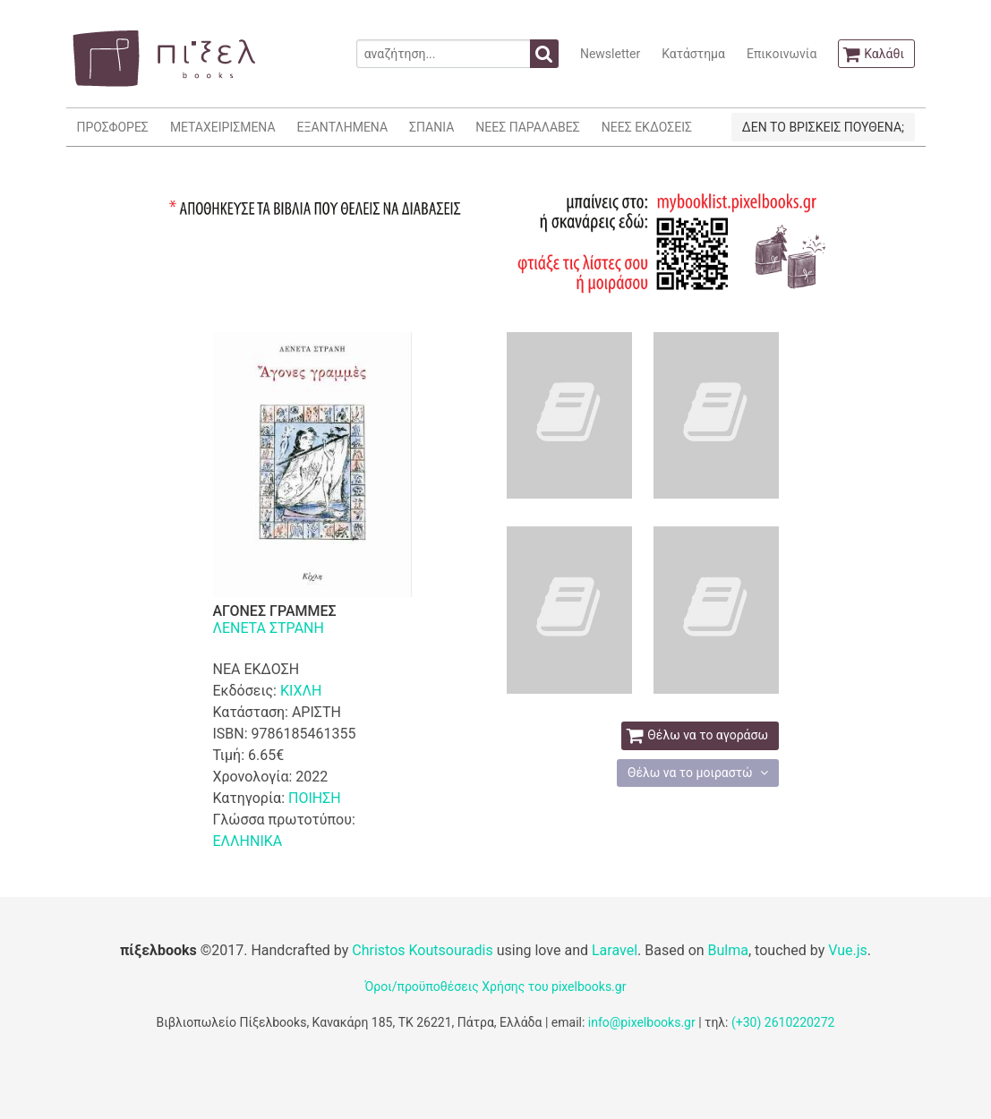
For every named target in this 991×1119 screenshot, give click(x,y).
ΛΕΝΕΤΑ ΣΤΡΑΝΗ (268, 627)
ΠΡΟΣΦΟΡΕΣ (113, 127)
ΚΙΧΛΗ (300, 690)
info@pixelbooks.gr (642, 1022)
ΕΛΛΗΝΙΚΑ (248, 841)
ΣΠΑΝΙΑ (431, 127)
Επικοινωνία (781, 54)
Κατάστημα (693, 54)
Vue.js (847, 950)
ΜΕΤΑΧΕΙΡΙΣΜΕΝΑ (223, 127)
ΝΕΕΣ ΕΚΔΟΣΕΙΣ (647, 127)
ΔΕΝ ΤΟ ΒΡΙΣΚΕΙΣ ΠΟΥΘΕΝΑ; (823, 127)
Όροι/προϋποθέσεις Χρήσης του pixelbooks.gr (496, 986)
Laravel (614, 950)
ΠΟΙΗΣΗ (314, 798)
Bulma (728, 950)
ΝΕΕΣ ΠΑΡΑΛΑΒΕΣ (527, 127)
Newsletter (610, 54)
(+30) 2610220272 (783, 1022)
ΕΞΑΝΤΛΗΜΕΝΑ (342, 127)
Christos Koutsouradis (422, 950)
